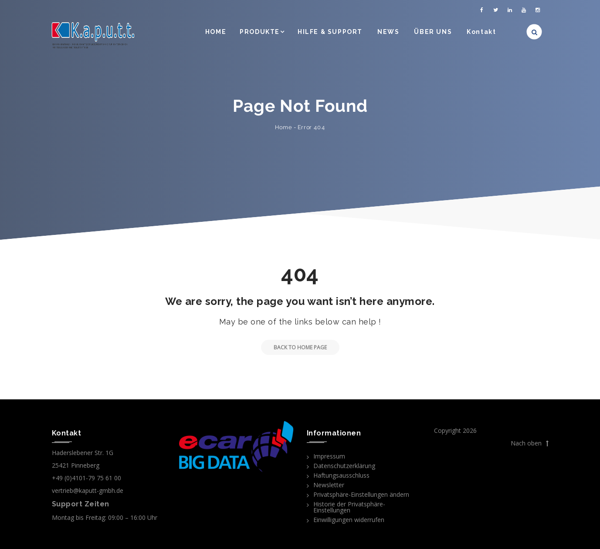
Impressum (329, 456)
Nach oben (530, 443)
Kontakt (481, 31)
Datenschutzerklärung (344, 466)
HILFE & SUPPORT (330, 31)
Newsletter (328, 485)
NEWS (388, 31)
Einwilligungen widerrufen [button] (348, 520)
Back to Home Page (294, 347)
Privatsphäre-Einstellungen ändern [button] (361, 494)
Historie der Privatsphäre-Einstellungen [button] (349, 507)
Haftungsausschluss (341, 475)
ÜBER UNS (433, 31)
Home (283, 127)
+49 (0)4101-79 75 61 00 (86, 478)
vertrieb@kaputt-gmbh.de (87, 490)
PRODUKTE (260, 31)
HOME (215, 31)
